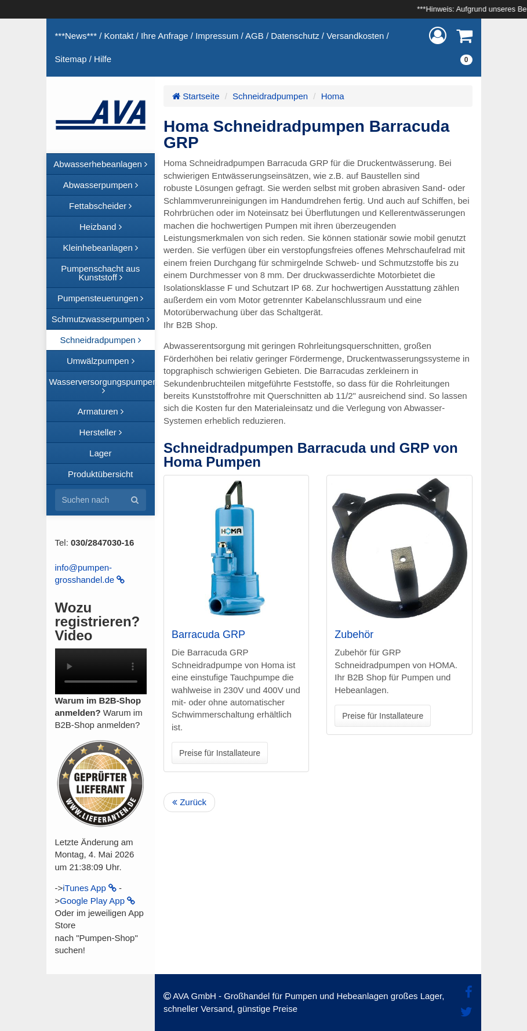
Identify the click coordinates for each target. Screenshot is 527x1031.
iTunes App (90, 888)
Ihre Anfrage (164, 36)
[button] (437, 35)
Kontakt (119, 36)
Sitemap (71, 59)
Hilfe (102, 59)
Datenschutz (295, 36)
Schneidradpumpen (270, 96)
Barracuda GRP (208, 634)
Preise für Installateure (219, 753)
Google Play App (97, 901)
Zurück (189, 802)
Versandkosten (355, 36)
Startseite (196, 96)
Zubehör (354, 634)
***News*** (76, 36)
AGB (254, 36)
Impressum (216, 36)
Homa (332, 96)
